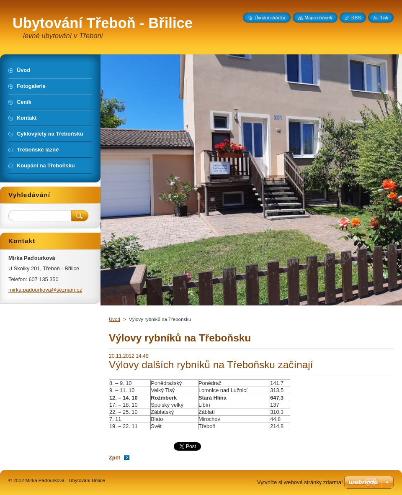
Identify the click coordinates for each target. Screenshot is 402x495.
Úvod (114, 319)
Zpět (114, 457)
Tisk (384, 17)
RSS (356, 17)
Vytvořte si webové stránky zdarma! (300, 482)
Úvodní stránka (270, 17)
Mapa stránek (318, 17)
